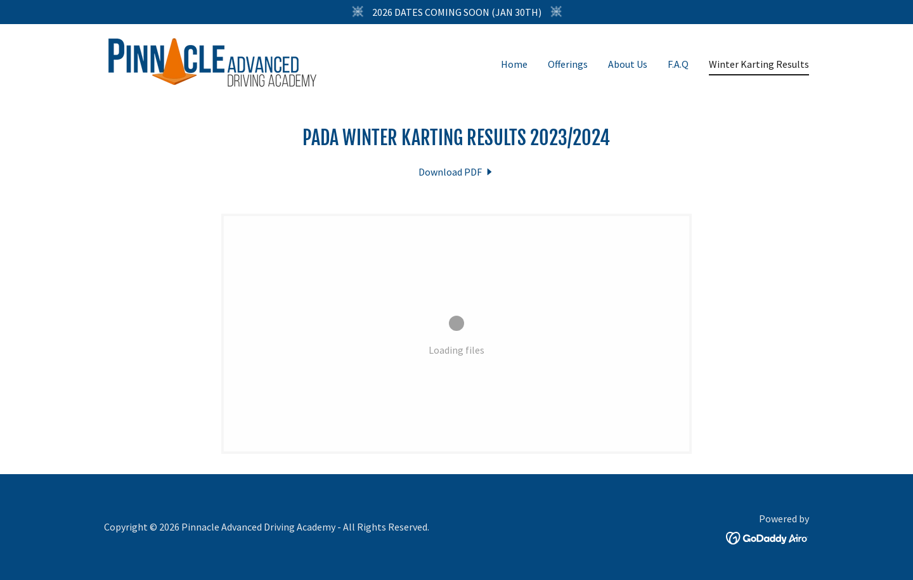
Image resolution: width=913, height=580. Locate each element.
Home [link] (514, 64)
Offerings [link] (568, 64)
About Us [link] (627, 64)
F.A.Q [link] (678, 64)
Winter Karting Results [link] (759, 64)
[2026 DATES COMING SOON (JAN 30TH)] (456, 12)
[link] (212, 61)
